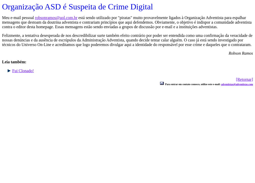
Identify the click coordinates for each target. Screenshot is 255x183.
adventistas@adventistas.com (237, 84)
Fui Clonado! (23, 71)
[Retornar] (244, 79)
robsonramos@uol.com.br (56, 18)
